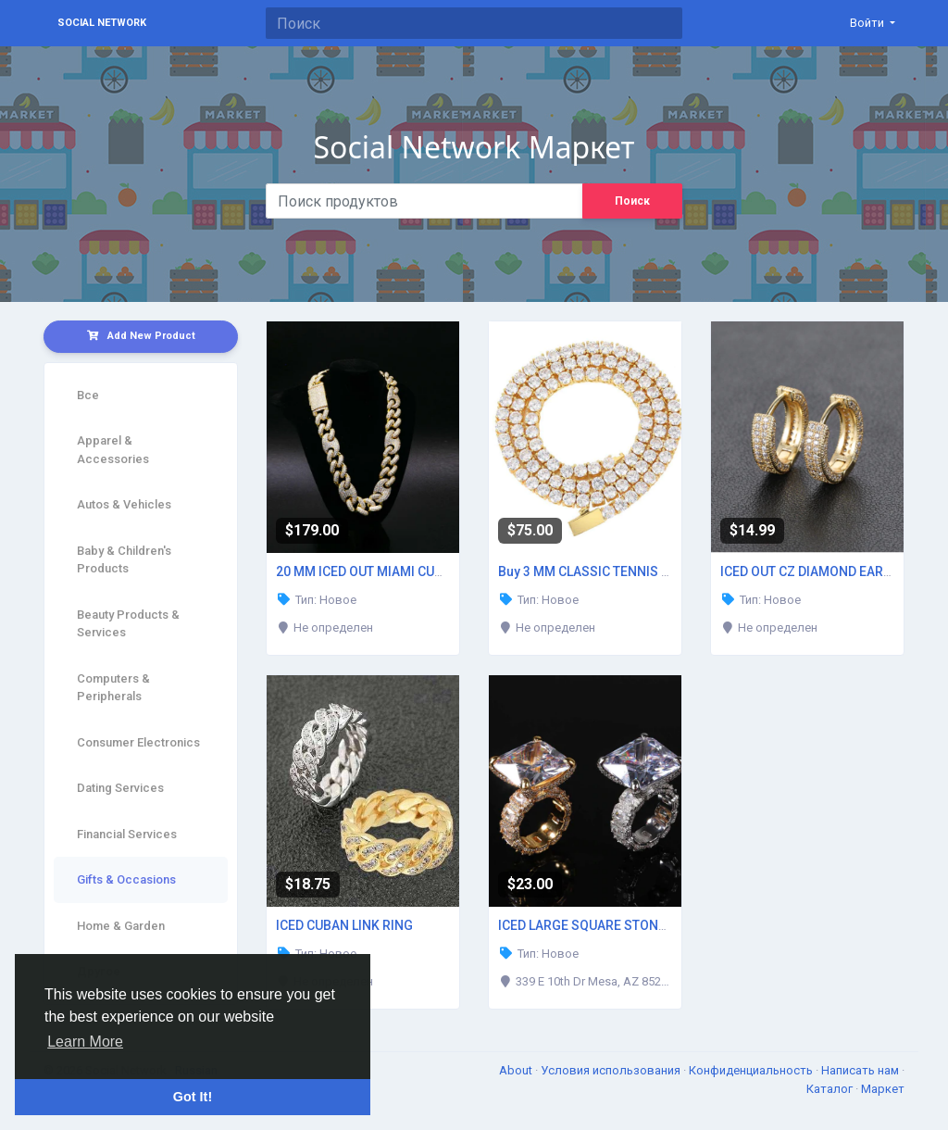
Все (88, 395)
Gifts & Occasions (126, 879)
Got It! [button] (192, 1096)
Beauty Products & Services (128, 624)
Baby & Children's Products (124, 560)
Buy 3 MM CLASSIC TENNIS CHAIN (599, 571)
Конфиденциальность (752, 1070)
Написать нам (861, 1070)
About (517, 1070)
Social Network (101, 23)
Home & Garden (121, 926)
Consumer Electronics (138, 742)
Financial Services (127, 834)
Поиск (632, 201)
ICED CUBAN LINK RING (344, 925)
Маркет (882, 1089)
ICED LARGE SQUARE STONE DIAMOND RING (629, 925)
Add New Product (141, 336)
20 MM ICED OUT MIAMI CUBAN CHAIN (389, 571)
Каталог (830, 1089)
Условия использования (612, 1070)
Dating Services (120, 788)
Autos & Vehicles (124, 504)
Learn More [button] (85, 1041)
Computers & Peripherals (113, 688)
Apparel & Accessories (113, 449)
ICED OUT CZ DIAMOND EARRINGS (821, 571)
